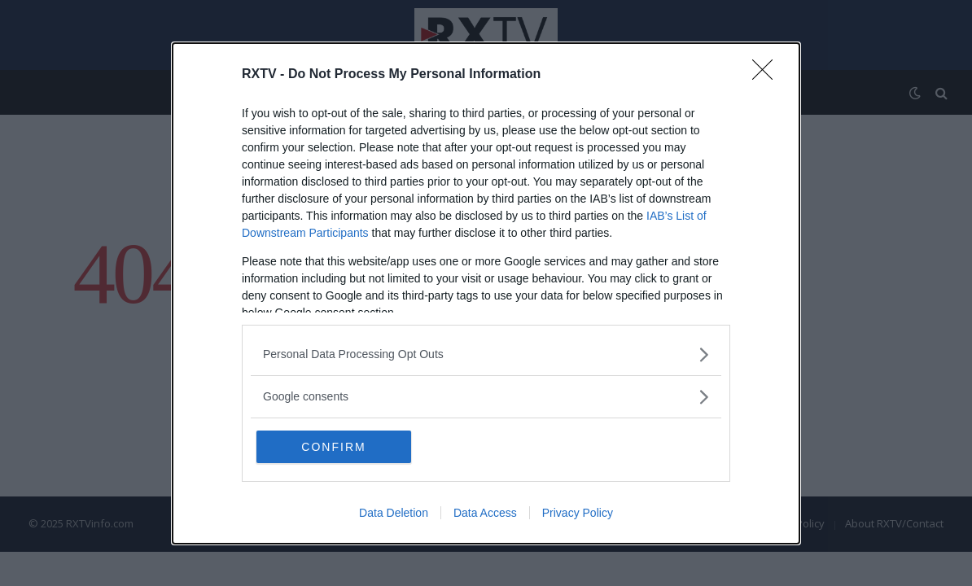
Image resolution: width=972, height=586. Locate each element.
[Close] (767, 74)
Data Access (485, 512)
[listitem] (486, 354)
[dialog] (486, 293)
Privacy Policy (577, 512)
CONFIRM (333, 446)
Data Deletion (393, 512)
